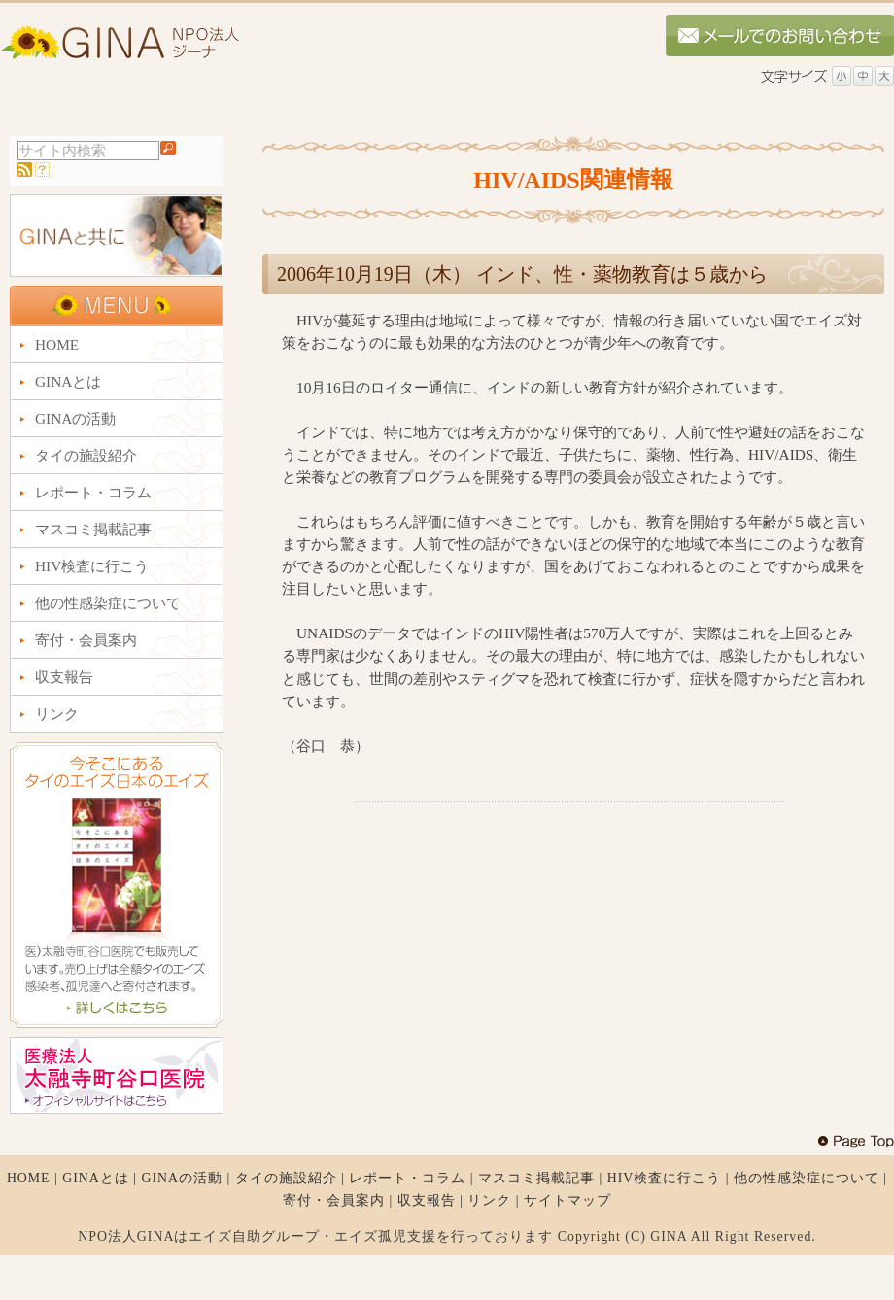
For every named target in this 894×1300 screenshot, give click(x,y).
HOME (29, 1178)
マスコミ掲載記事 (536, 1178)
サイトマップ (567, 1200)
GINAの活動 (182, 1178)
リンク (489, 1200)
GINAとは (95, 1178)
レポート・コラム (407, 1178)
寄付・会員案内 (334, 1200)
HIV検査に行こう (664, 1178)
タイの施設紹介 (286, 1178)
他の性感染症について (806, 1178)
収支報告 (426, 1200)
